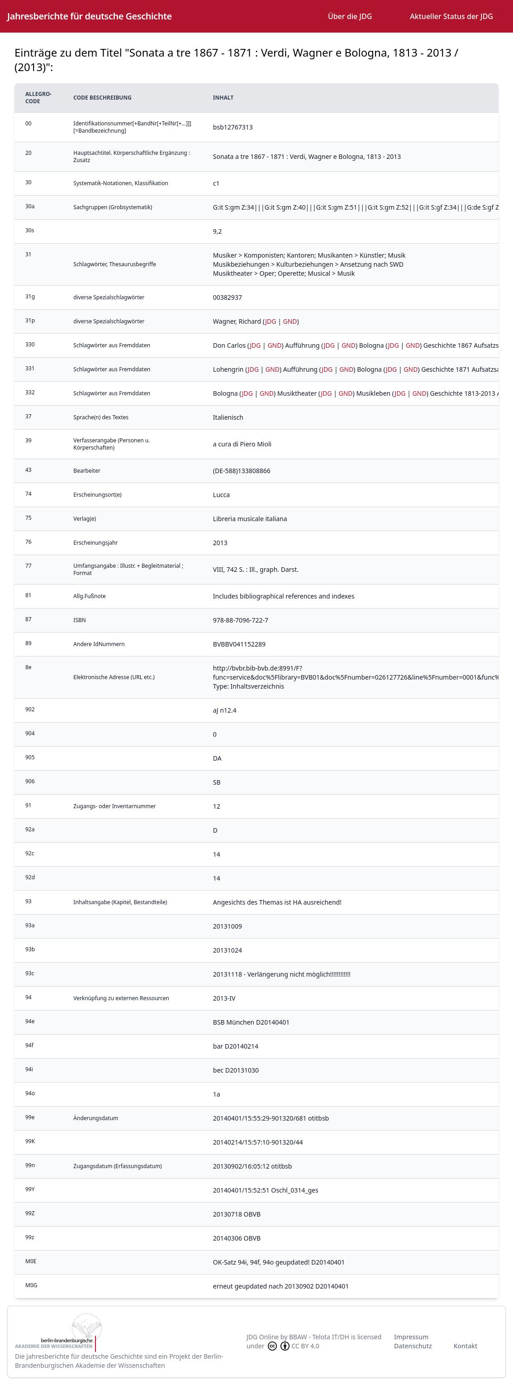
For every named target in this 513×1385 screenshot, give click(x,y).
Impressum (411, 1336)
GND (290, 321)
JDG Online (263, 1336)
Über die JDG (350, 16)
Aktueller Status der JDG (451, 16)
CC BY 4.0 (292, 1346)
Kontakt (466, 1346)
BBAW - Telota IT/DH (319, 1336)
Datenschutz (413, 1346)
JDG (270, 321)
